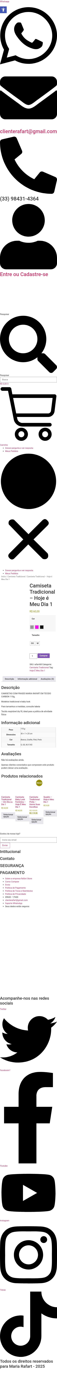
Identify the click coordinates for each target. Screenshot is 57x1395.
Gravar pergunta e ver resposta (19, 448)
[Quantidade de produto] (33, 656)
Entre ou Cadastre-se (24, 274)
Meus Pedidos (11, 451)
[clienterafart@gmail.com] (28, 126)
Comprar (44, 655)
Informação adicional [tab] (27, 679)
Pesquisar (4, 314)
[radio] (32, 627)
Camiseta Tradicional (16, 576)
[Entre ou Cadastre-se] (28, 268)
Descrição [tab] (9, 679)
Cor (33, 619)
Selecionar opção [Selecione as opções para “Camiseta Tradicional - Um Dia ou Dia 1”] (8, 815)
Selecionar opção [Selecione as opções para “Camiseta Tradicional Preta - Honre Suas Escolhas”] (36, 820)
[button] (28, 511)
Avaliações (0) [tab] (47, 679)
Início (3, 576)
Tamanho (35, 635)
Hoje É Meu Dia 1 (37, 670)
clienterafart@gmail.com (28, 131)
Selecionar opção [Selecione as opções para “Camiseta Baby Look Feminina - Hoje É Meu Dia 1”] (22, 818)
